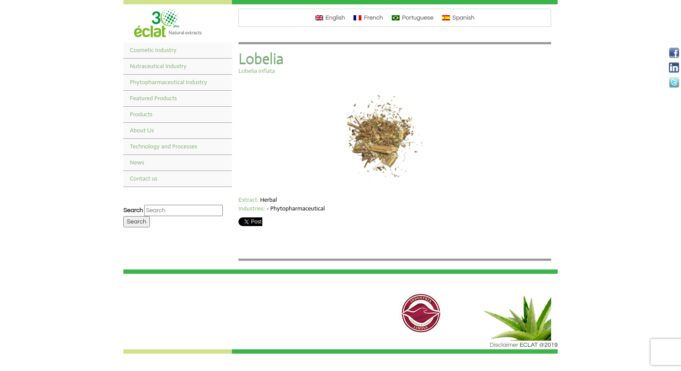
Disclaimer (504, 345)
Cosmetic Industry (153, 50)
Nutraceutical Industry (158, 66)
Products (141, 114)
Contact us (144, 178)
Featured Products (153, 98)
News (137, 162)
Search (133, 210)
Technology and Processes (163, 146)
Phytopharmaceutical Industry (168, 82)
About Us (142, 130)
